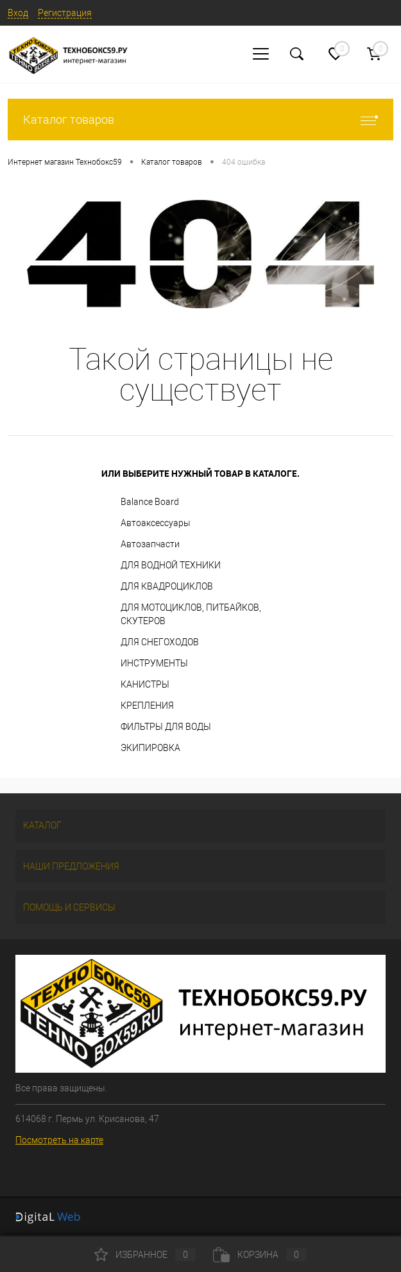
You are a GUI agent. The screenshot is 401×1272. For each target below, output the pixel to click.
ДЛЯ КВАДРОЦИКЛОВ (167, 586)
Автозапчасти (150, 544)
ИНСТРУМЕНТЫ (154, 663)
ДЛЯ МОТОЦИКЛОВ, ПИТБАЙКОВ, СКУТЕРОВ (191, 614)
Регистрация (65, 13)
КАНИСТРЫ (145, 684)
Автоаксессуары (156, 523)
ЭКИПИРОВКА (150, 748)
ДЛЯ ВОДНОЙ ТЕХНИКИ (171, 565)
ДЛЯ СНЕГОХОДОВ (160, 642)
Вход (18, 13)
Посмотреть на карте (59, 1140)
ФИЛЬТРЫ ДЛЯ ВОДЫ (166, 727)
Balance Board (150, 502)
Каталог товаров (200, 119)
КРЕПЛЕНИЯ (147, 705)
